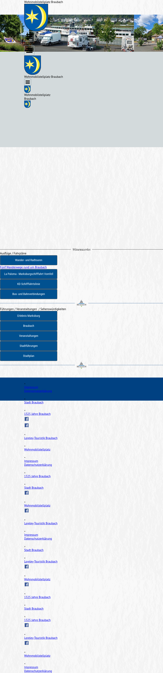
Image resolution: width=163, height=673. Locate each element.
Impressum (31, 387)
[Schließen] (24, 383)
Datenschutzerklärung (38, 391)
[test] (28, 260)
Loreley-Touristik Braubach (40, 438)
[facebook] (26, 419)
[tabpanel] (81, 253)
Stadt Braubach (33, 402)
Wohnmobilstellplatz (37, 449)
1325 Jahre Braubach (37, 414)
